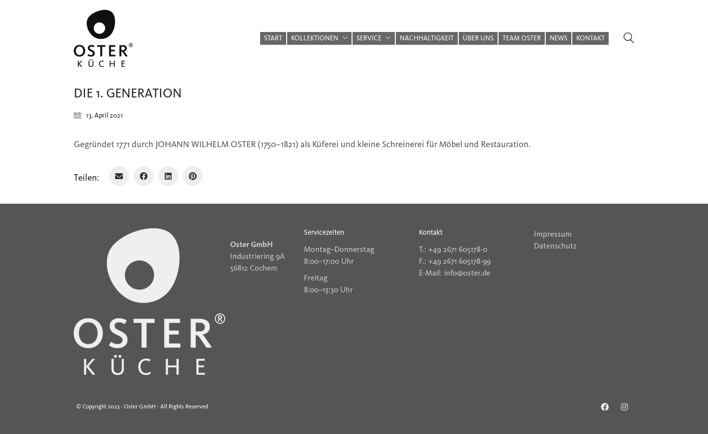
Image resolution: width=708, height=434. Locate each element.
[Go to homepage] (103, 38)
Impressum (553, 234)
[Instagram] (624, 407)
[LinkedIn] (168, 176)
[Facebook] (143, 176)
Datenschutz (555, 245)
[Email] (119, 176)
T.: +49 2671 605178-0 (453, 249)
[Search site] (628, 39)
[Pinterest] (193, 176)
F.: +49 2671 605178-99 (455, 261)
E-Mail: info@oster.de (454, 273)
